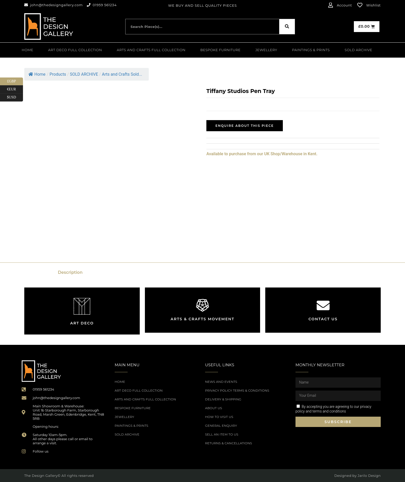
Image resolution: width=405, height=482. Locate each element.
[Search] (287, 26)
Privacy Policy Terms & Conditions (237, 390)
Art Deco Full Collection (75, 50)
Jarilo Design (369, 475)
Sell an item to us (221, 434)
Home (27, 50)
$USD (15, 98)
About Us (213, 408)
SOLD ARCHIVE (358, 50)
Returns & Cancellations (228, 443)
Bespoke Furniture (220, 50)
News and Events (221, 382)
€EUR (15, 89)
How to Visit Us (219, 417)
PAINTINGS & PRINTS (311, 50)
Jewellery (266, 50)
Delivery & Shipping (223, 399)
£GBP (15, 81)
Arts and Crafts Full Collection (151, 50)
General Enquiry (221, 425)
